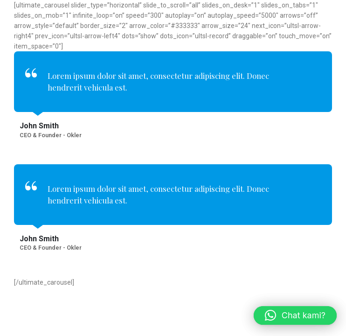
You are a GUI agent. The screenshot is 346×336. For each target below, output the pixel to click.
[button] (295, 315)
